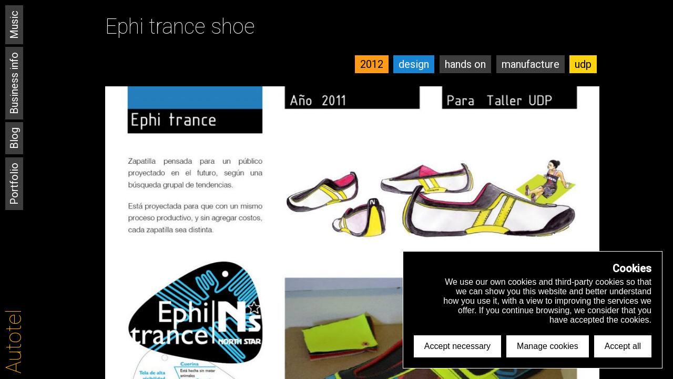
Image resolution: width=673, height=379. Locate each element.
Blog (14, 138)
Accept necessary (457, 346)
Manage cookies (547, 346)
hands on (465, 64)
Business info (14, 83)
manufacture (530, 64)
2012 (371, 64)
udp (583, 64)
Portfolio (14, 184)
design (414, 64)
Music (14, 25)
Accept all (623, 346)
